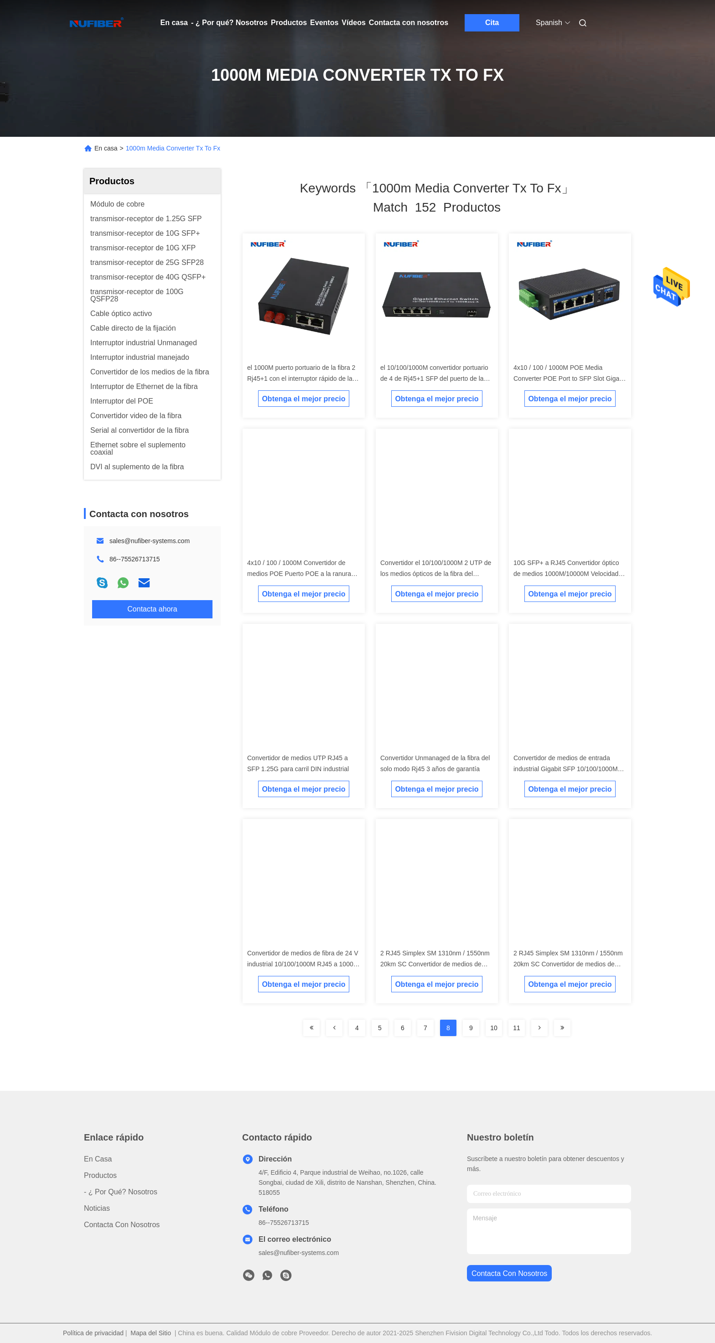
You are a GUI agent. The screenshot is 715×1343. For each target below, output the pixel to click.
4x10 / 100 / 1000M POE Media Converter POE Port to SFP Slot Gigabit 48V (569, 378)
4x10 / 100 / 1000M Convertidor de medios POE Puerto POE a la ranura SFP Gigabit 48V (299, 573)
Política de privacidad (93, 1333)
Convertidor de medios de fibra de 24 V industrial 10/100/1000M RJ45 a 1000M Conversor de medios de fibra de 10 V (302, 964)
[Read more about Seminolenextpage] (539, 1028)
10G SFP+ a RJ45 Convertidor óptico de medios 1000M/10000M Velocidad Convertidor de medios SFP (566, 573)
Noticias (97, 1208)
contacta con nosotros (509, 1273)
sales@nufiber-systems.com (149, 540)
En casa (174, 22)
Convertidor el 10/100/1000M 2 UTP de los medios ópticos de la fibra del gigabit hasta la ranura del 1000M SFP (435, 573)
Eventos (324, 22)
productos (100, 1175)
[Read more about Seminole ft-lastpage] (562, 1028)
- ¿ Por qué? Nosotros (229, 22)
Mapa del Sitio (150, 1333)
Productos (289, 22)
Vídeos (353, 22)
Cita (492, 22)
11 (516, 1028)
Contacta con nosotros (408, 22)
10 (493, 1028)
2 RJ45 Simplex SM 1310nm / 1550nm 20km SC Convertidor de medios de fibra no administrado (435, 964)
